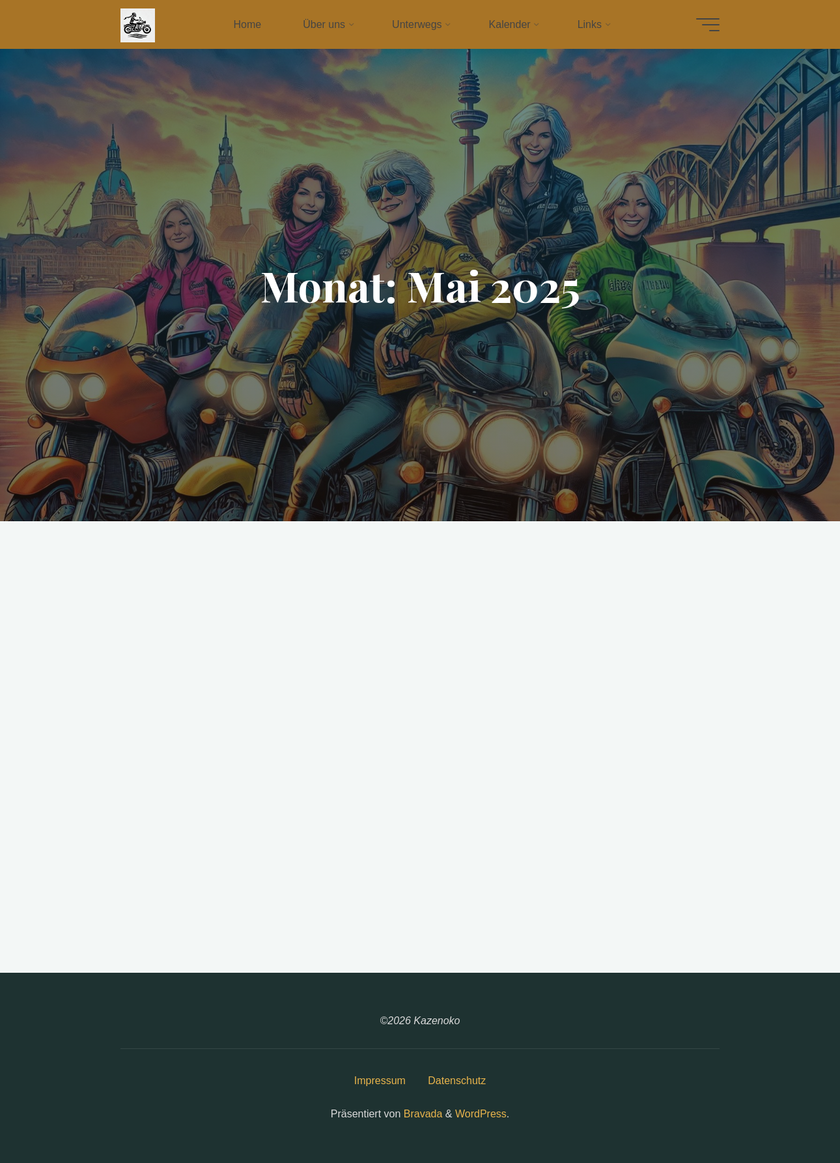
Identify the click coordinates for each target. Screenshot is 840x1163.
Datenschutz (457, 1080)
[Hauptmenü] (708, 24)
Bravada (421, 1113)
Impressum (380, 1080)
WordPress (481, 1113)
